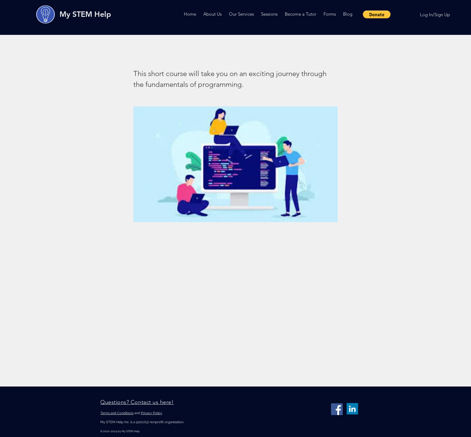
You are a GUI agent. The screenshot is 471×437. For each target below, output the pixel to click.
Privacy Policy (151, 413)
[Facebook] (337, 409)
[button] (212, 14)
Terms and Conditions (116, 413)
